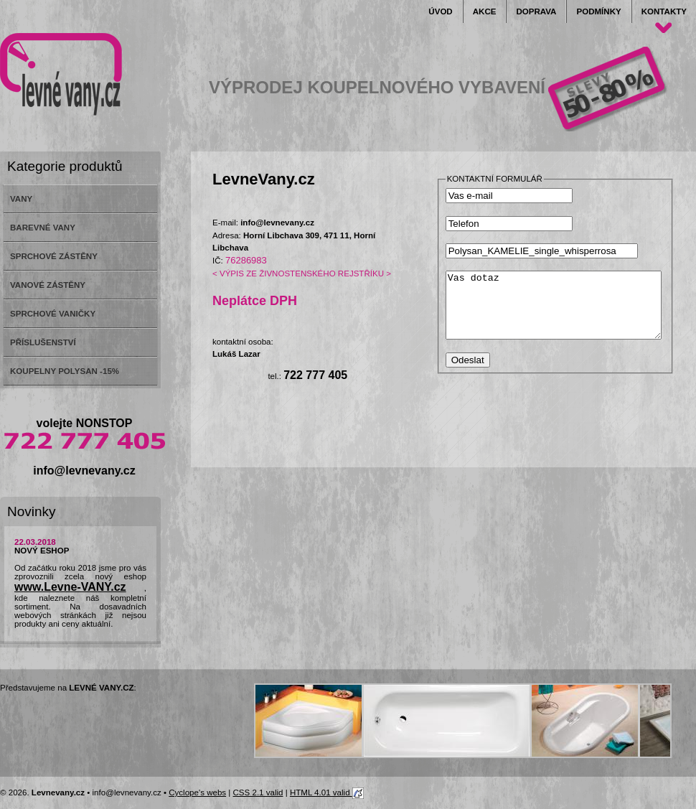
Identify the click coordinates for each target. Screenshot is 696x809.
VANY (21, 199)
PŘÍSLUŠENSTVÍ (43, 342)
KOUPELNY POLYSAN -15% (64, 371)
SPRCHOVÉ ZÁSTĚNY (54, 256)
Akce (485, 11)
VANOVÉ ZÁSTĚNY (47, 285)
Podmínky (598, 11)
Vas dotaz (566, 311)
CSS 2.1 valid (258, 792)
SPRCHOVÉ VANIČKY (52, 313)
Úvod (440, 11)
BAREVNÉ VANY (42, 227)
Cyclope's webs (197, 792)
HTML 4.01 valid (327, 792)
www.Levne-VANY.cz (70, 587)
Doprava (536, 11)
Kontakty (664, 11)
